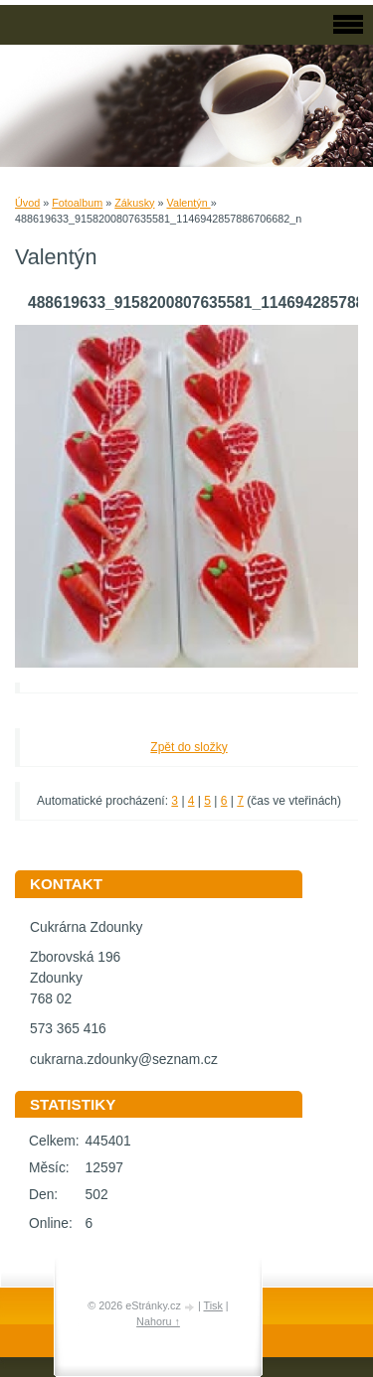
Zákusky (134, 203)
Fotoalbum (77, 203)
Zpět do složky (188, 747)
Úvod (27, 203)
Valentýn (188, 203)
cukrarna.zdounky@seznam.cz (124, 1059)
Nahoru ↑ (158, 1321)
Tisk (212, 1305)
